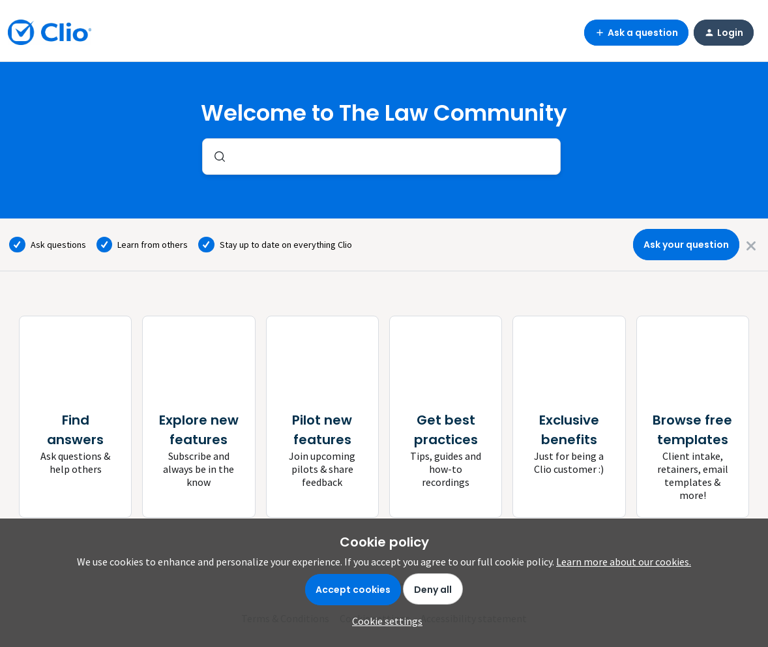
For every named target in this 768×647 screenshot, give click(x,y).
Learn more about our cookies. (623, 561)
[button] (384, 620)
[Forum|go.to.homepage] (49, 33)
